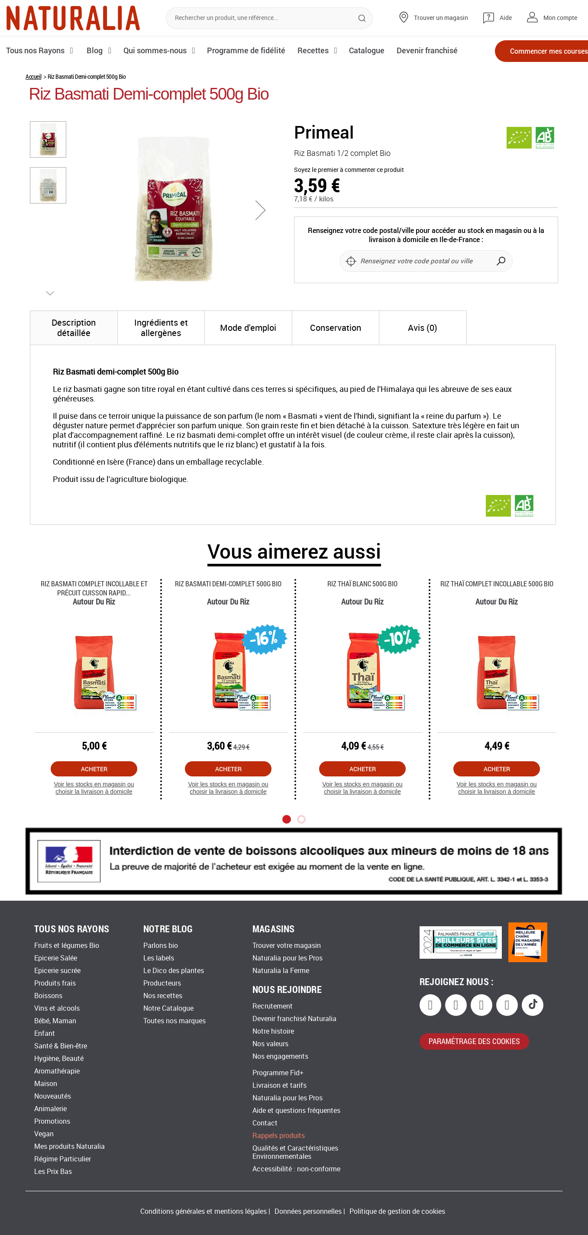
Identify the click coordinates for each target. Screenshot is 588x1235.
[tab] (74, 327)
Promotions (52, 1121)
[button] (260, 210)
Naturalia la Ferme (280, 971)
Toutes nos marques (174, 1021)
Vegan (44, 1134)
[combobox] (269, 18)
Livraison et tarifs (279, 1085)
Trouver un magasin (441, 18)
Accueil (33, 76)
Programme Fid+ (278, 1073)
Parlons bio (160, 945)
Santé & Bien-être (60, 1046)
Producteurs (162, 983)
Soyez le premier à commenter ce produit (349, 170)
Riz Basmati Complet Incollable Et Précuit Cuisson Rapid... (94, 588)
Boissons (48, 996)
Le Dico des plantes (173, 971)
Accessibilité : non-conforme (296, 1169)
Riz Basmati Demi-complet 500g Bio (228, 583)
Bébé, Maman (55, 1021)
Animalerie (50, 1109)
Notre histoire (273, 1031)
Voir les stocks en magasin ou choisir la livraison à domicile (94, 788)
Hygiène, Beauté (59, 1058)
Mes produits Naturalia (69, 1146)
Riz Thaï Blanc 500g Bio (362, 583)
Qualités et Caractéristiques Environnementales (295, 1152)
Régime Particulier (62, 1159)
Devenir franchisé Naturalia (294, 1019)
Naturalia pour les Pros (287, 958)
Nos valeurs (270, 1044)
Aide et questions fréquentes (296, 1110)
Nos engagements (280, 1056)
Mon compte (560, 18)
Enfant (44, 1033)
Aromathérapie (57, 1071)
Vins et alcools (57, 1008)
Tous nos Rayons (35, 50)
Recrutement (272, 1006)
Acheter (94, 769)
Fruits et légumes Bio (66, 945)
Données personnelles (308, 1211)
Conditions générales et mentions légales (203, 1211)
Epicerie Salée (55, 958)
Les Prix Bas (53, 1171)
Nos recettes (162, 996)
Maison (45, 1084)
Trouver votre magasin (286, 945)
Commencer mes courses (532, 50)
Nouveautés (52, 1096)
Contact (265, 1123)
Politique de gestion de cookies (397, 1211)
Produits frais (55, 983)
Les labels (158, 958)
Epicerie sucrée (57, 971)
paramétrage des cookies (474, 1041)
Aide (506, 18)
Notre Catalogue (168, 1008)
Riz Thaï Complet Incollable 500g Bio (496, 583)
